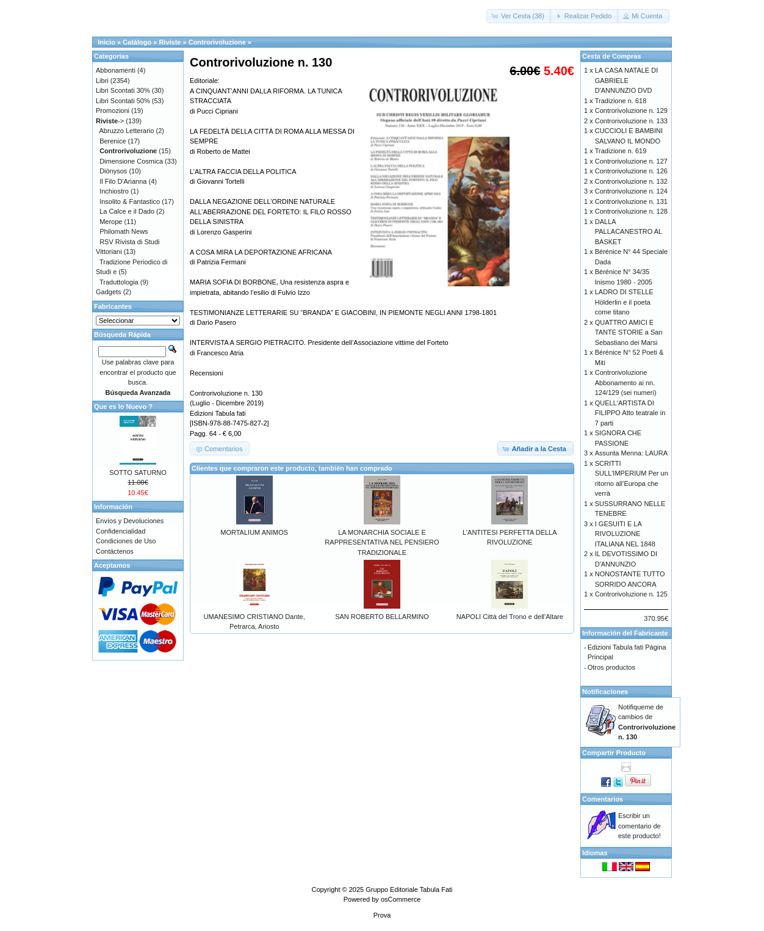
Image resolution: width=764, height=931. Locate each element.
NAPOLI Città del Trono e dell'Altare (509, 616)
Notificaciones (605, 691)
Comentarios (602, 799)
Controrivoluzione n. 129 (631, 110)
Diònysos (113, 171)
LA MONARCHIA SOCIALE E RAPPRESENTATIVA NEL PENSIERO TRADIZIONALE (382, 542)
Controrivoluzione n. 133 (631, 121)
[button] (519, 16)
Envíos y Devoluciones (130, 520)
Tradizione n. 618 (621, 100)
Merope (110, 221)
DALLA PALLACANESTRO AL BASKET (628, 231)
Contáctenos (115, 551)
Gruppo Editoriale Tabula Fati (409, 889)
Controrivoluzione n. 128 (631, 211)
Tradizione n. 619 (621, 150)
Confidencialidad (120, 531)
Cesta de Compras (611, 56)
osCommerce (400, 899)
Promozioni (112, 110)
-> (110, 121)
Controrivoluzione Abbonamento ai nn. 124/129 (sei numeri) (626, 382)
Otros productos (611, 667)
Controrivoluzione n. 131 (631, 201)
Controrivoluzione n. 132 (631, 181)
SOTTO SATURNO (138, 472)
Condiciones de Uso (126, 541)
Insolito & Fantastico (129, 201)
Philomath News (123, 231)
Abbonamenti (115, 70)
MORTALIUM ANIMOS (254, 532)
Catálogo (137, 42)
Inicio (106, 42)
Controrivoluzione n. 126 (631, 171)
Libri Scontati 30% (123, 90)
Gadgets (108, 291)
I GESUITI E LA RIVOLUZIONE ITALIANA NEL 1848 (625, 534)
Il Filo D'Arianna (122, 181)
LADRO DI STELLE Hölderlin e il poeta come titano (624, 302)
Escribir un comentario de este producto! (639, 825)
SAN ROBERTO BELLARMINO (382, 616)
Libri (102, 80)
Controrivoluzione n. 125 (631, 594)
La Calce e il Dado (126, 211)
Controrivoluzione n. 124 (631, 191)
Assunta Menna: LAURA (631, 453)
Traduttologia (119, 282)
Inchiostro (114, 191)
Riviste (170, 42)
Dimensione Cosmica (131, 161)
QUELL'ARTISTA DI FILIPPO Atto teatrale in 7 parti (630, 413)
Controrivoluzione (217, 42)
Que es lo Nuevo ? (123, 406)
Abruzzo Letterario (126, 130)
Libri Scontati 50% (123, 100)
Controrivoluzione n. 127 (631, 161)
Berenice (112, 141)
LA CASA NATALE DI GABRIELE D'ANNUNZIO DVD (626, 80)
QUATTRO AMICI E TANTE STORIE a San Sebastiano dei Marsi (629, 332)
